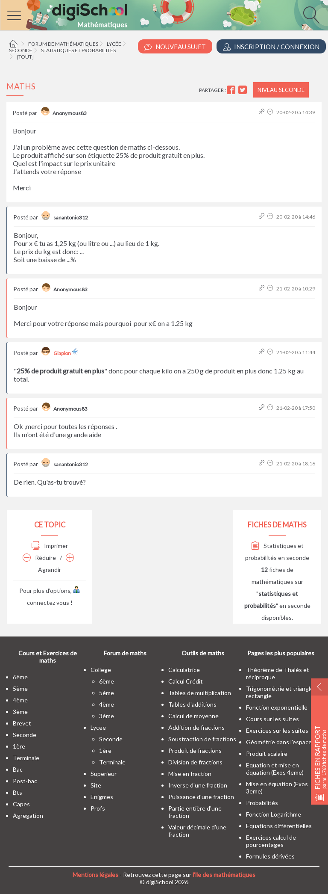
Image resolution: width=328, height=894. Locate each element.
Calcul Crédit (185, 681)
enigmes (102, 796)
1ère (19, 746)
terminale (26, 757)
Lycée (114, 44)
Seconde (20, 50)
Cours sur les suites (272, 718)
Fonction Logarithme (273, 814)
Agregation (28, 815)
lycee (98, 727)
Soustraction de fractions (202, 739)
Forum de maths (125, 653)
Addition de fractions (196, 727)
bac (18, 769)
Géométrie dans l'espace (279, 742)
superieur (104, 773)
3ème (20, 711)
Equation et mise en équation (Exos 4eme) (275, 768)
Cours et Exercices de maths (47, 656)
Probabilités (262, 802)
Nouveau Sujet (175, 47)
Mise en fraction (189, 773)
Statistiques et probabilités (78, 50)
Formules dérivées (270, 856)
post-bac (25, 780)
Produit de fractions (195, 750)
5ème (20, 688)
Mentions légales (95, 874)
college (101, 669)
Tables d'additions (192, 704)
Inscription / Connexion (271, 47)
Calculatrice (184, 669)
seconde (24, 734)
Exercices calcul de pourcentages (271, 841)
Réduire (39, 557)
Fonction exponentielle (277, 707)
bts (17, 792)
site (96, 785)
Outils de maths (203, 653)
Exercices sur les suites (277, 730)
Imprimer (50, 545)
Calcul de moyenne (193, 715)
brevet (22, 723)
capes (21, 804)
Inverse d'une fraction (197, 785)
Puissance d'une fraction (201, 796)
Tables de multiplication (199, 692)
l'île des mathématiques (224, 874)
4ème (20, 700)
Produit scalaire (266, 753)
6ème (20, 677)
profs (98, 808)
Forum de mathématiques (63, 44)
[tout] (25, 56)
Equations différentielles (279, 825)
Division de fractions (195, 762)
